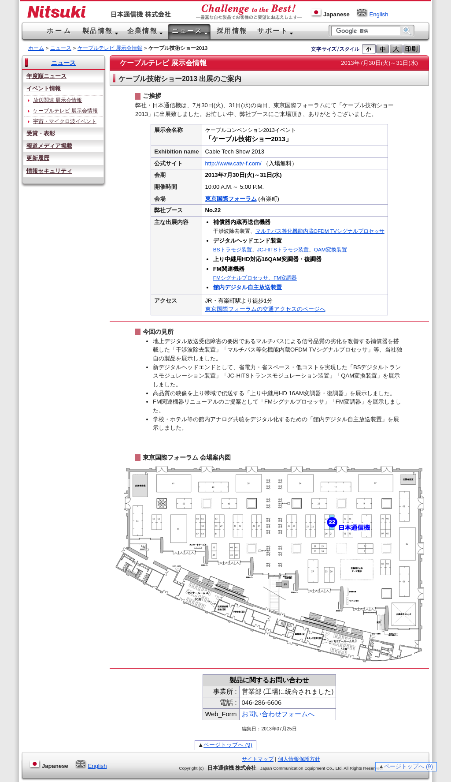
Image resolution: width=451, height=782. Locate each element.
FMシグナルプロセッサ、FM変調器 (255, 278)
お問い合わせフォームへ (278, 714)
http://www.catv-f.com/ (233, 163)
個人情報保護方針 (299, 759)
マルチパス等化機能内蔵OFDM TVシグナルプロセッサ (319, 231)
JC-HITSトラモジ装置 (283, 250)
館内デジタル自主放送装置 (247, 287)
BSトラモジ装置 (232, 250)
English (372, 14)
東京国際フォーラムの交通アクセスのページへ (265, 309)
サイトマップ (258, 759)
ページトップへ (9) (227, 744)
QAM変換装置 (330, 250)
